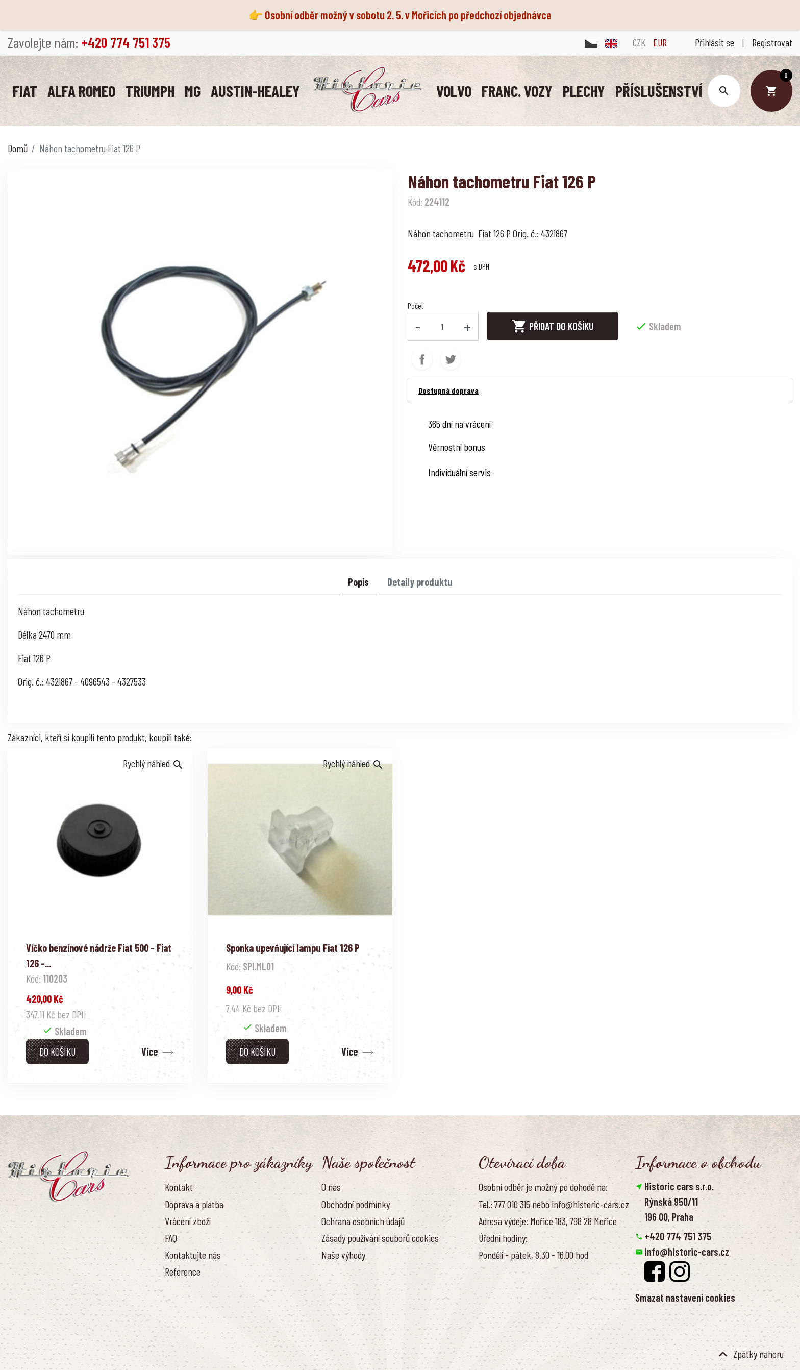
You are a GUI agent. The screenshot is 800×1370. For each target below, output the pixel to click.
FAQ (171, 1237)
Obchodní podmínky (355, 1203)
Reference (183, 1271)
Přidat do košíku (552, 326)
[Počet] (442, 326)
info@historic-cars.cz (686, 1251)
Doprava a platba (194, 1203)
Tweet (450, 359)
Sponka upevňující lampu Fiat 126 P (293, 947)
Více (149, 1051)
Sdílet (422, 359)
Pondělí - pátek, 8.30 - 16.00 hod (533, 1255)
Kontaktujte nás (193, 1255)
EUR (660, 42)
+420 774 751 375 (677, 1236)
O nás (331, 1187)
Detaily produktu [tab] (420, 581)
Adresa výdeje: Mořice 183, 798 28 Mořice (548, 1220)
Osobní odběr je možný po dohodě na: (543, 1187)
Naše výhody (343, 1255)
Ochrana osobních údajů (363, 1220)
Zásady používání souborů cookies (380, 1237)
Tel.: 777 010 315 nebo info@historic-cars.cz (554, 1203)
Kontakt (179, 1187)
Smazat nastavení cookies (685, 1297)
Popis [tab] (358, 581)
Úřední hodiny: (503, 1237)
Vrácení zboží (188, 1220)
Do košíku (57, 1051)
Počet (415, 305)
